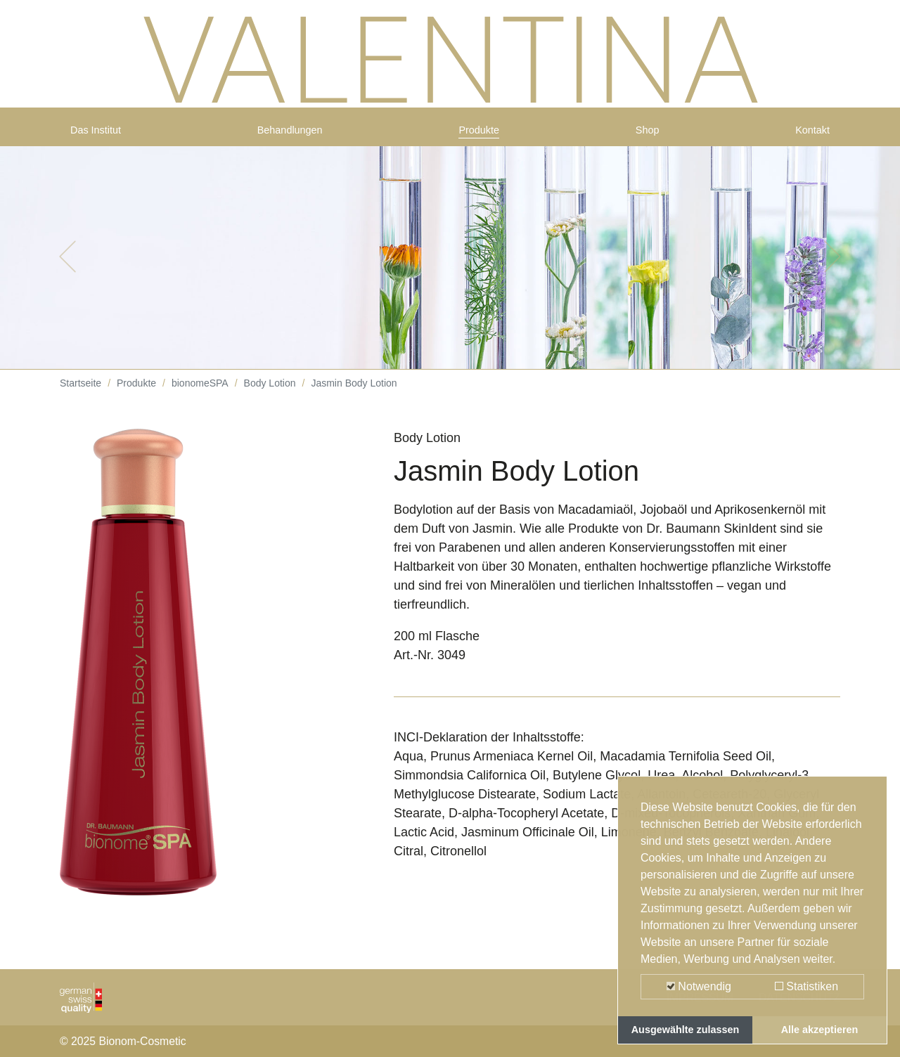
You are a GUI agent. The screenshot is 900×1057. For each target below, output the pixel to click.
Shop (649, 135)
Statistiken (806, 986)
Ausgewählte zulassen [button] (685, 1029)
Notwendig (699, 986)
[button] (67, 267)
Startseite (80, 393)
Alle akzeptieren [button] (820, 1029)
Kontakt (808, 135)
